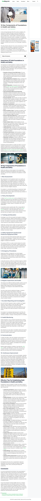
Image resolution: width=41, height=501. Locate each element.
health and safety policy (9, 198)
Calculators (23, 1)
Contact (33, 1)
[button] (37, 1)
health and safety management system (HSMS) (13, 149)
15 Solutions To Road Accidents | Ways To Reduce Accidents (12, 495)
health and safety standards (12, 86)
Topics (18, 1)
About (13, 1)
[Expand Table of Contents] (25, 56)
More (29, 1)
